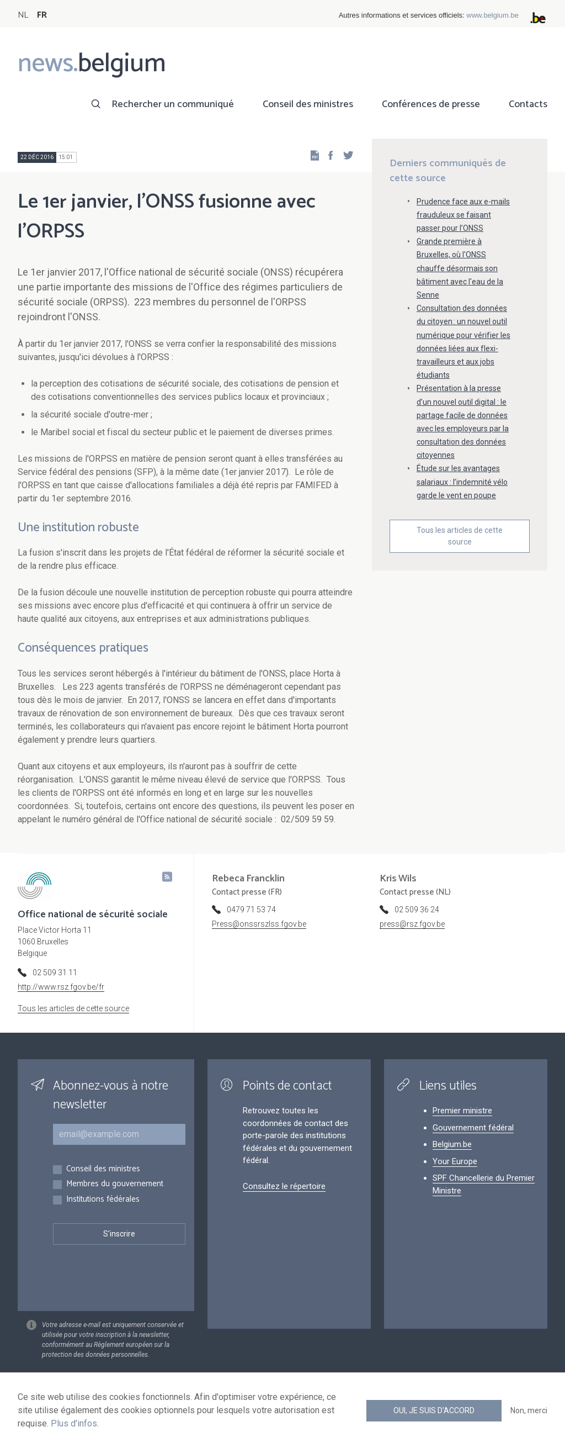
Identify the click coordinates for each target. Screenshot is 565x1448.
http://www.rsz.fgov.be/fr (61, 986)
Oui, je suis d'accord (434, 1410)
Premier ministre (462, 1111)
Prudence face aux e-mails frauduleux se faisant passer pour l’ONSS (463, 214)
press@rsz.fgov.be (412, 923)
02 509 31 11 (55, 972)
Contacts (528, 104)
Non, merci (528, 1410)
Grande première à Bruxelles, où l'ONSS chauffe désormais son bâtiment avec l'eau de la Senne (460, 268)
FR (42, 15)
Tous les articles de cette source (460, 536)
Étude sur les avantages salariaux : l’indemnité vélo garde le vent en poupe (462, 481)
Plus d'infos (74, 1423)
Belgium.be (452, 1144)
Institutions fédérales (103, 1199)
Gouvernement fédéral (473, 1128)
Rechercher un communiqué (172, 104)
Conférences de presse (431, 104)
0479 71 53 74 (251, 909)
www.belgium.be (492, 15)
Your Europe (455, 1161)
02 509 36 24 (417, 909)
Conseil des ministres (308, 104)
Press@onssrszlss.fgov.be (259, 923)
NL (23, 15)
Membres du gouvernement (114, 1184)
